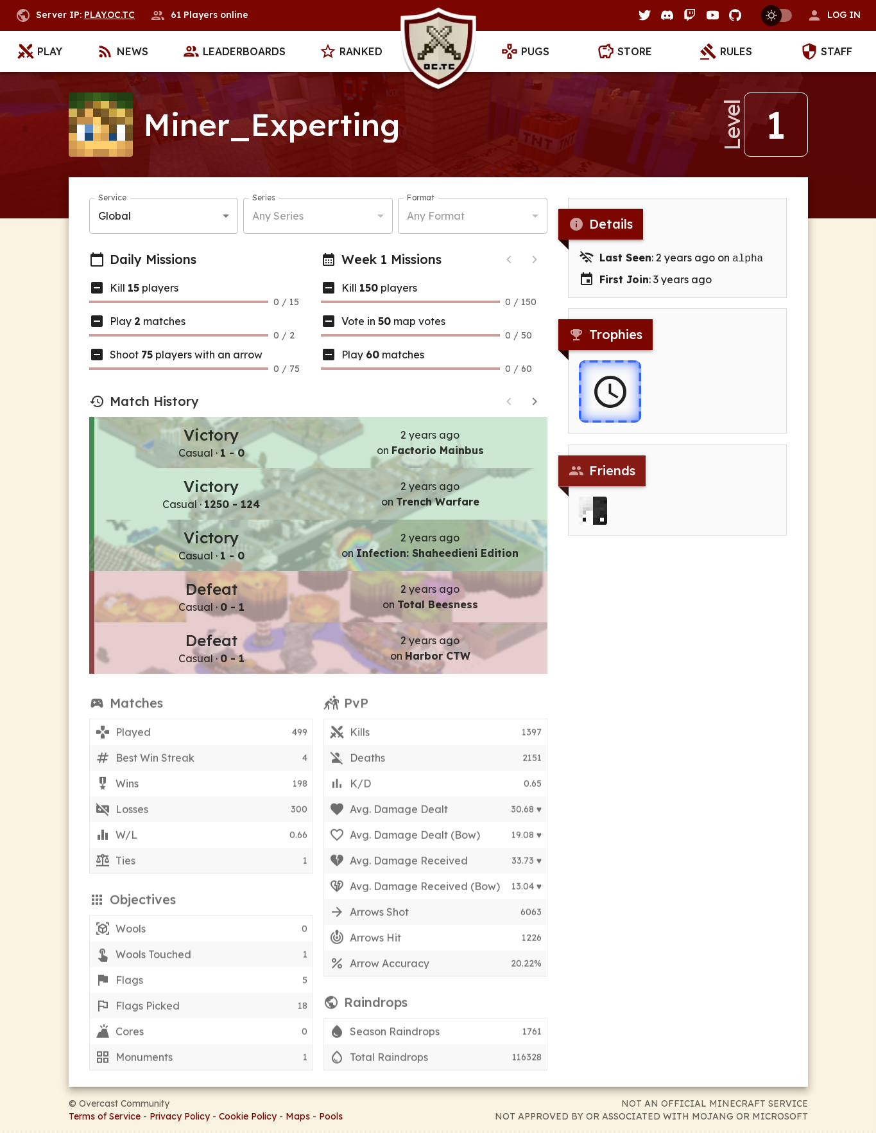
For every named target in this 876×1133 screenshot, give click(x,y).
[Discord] (667, 15)
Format (420, 199)
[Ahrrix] (593, 521)
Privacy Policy (180, 1116)
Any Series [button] (278, 216)
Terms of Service (105, 1116)
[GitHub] (735, 15)
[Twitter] (644, 15)
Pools (331, 1116)
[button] (833, 15)
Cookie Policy (248, 1116)
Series (263, 199)
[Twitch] (689, 15)
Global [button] (114, 216)
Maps (298, 1116)
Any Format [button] (436, 216)
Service (112, 199)
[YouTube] (712, 15)
